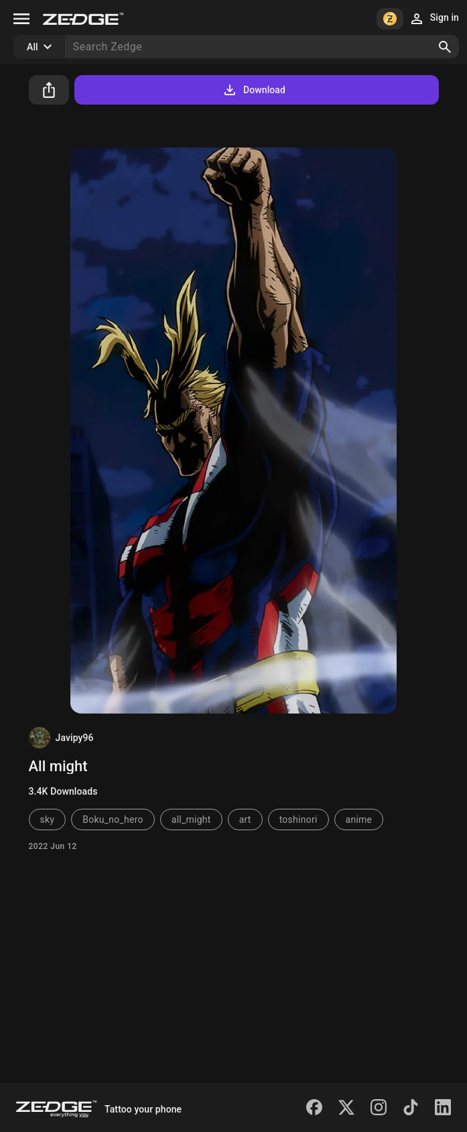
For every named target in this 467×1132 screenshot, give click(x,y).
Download (253, 90)
